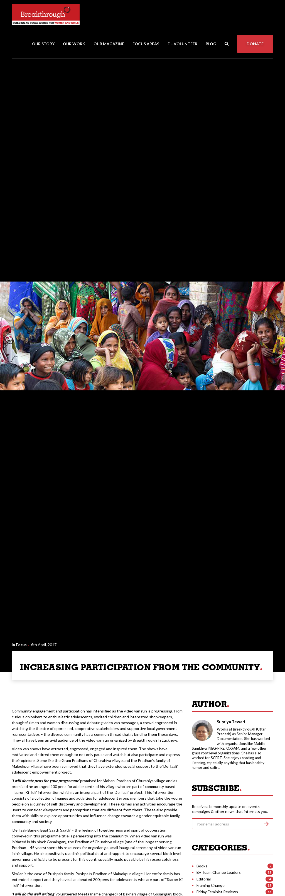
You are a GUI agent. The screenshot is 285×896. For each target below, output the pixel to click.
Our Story (43, 43)
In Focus (19, 644)
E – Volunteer (182, 43)
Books (201, 866)
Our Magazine (109, 43)
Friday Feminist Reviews (217, 891)
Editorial (203, 879)
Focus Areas (145, 43)
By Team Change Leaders (218, 872)
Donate (255, 43)
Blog (211, 43)
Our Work (74, 43)
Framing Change (210, 885)
